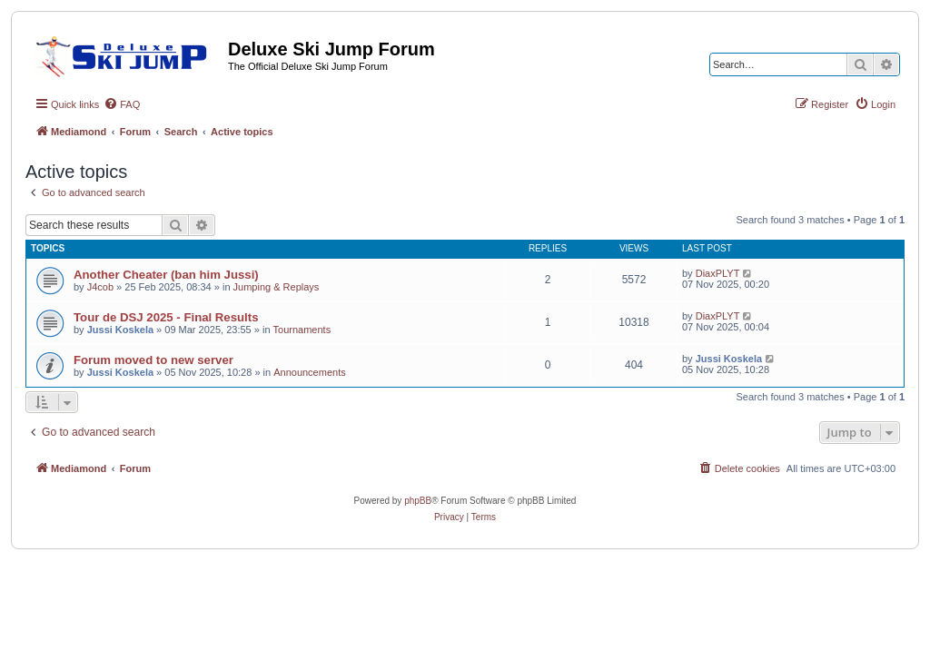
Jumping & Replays (276, 286)
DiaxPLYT (718, 273)
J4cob (100, 286)
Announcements (309, 372)
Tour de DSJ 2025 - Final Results (166, 317)
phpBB (417, 501)
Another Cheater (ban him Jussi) (166, 274)
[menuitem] (122, 104)
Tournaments (302, 329)
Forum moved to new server (153, 360)
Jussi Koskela (120, 329)
